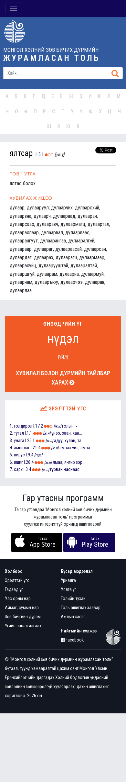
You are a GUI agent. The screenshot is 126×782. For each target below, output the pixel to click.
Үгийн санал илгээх (23, 625)
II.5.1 (40, 154)
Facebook (72, 639)
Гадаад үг (14, 589)
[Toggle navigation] (13, 8)
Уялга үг (68, 589)
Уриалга (68, 580)
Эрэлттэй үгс (17, 580)
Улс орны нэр (18, 598)
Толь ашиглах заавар (80, 607)
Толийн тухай (73, 598)
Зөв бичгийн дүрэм (23, 616)
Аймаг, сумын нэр (22, 607)
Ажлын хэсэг (73, 616)
